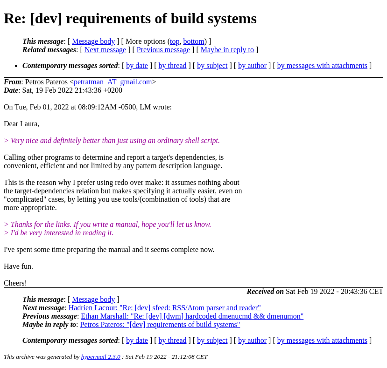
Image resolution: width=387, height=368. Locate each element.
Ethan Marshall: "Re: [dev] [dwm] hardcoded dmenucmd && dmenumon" (192, 316)
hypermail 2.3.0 (100, 356)
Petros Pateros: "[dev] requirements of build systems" (160, 324)
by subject (212, 65)
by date (137, 65)
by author (252, 65)
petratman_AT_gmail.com (113, 82)
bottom (193, 41)
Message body (93, 41)
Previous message (163, 50)
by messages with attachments (322, 65)
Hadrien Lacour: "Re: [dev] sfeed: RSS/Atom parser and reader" (165, 308)
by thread (173, 65)
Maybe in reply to (227, 50)
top (174, 41)
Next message (105, 50)
